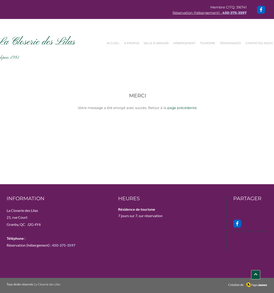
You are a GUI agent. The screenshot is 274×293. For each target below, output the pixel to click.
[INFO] (255, 274)
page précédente (182, 108)
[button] (157, 43)
